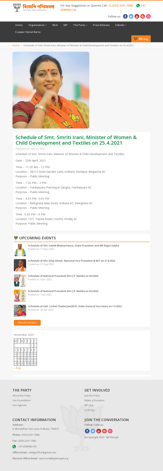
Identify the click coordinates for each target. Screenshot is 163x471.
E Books (121, 25)
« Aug (17, 368)
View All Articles (27, 322)
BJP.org (140, 38)
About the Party (21, 395)
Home (19, 25)
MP (65, 25)
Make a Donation (94, 400)
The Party (80, 25)
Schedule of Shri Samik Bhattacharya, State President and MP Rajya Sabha (73, 245)
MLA (55, 25)
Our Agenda (19, 405)
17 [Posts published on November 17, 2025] (15, 359)
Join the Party (92, 395)
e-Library (89, 410)
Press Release (101, 25)
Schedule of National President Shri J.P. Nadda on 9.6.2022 (63, 276)
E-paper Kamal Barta (28, 32)
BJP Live (88, 405)
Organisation (37, 25)
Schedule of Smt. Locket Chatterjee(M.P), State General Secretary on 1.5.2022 (75, 306)
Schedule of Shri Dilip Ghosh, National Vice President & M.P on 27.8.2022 (71, 260)
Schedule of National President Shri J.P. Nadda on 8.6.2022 (63, 291)
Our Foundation (21, 400)
